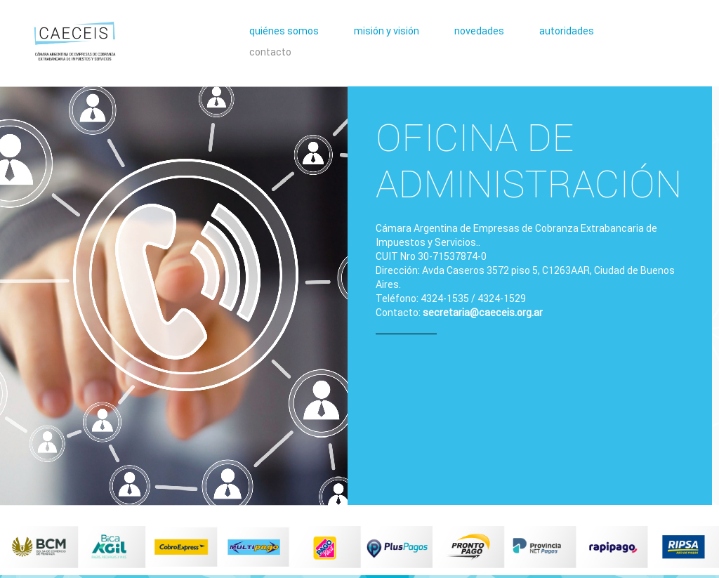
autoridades (566, 31)
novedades (479, 31)
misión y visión (386, 31)
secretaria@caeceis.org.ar (483, 312)
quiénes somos (284, 31)
